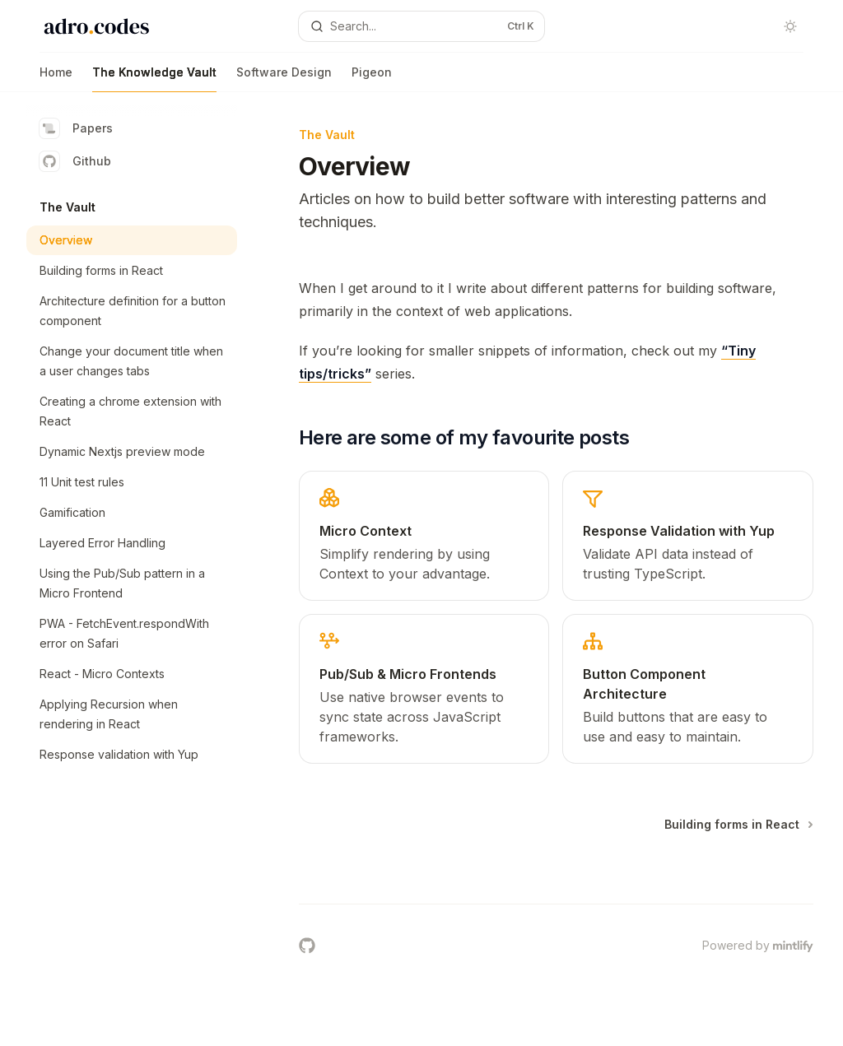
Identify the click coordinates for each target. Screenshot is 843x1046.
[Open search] (422, 26)
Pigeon (372, 78)
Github (75, 161)
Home (56, 78)
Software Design (284, 78)
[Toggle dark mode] (790, 26)
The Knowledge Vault (154, 78)
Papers (76, 128)
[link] (424, 536)
